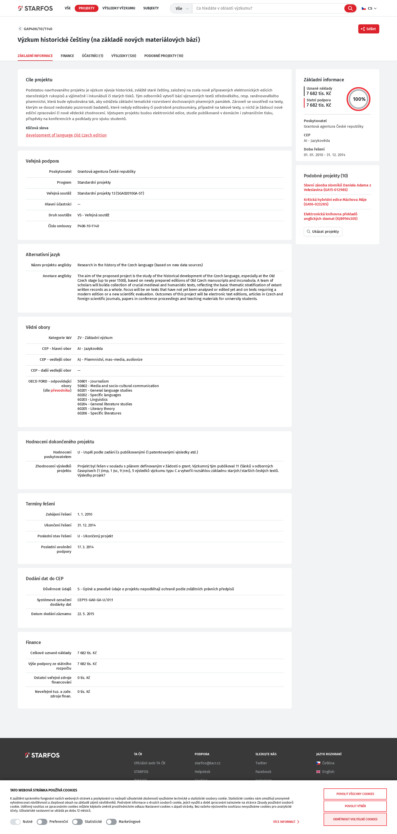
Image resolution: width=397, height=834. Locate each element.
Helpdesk (202, 771)
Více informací (286, 822)
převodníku (60, 390)
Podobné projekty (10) (163, 56)
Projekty (86, 8)
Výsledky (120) (123, 56)
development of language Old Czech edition (66, 135)
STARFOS (141, 771)
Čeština (328, 763)
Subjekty (151, 8)
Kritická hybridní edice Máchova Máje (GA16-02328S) (335, 201)
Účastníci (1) (92, 56)
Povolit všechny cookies (355, 794)
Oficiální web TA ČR (149, 763)
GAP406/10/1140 (38, 29)
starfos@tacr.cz (208, 763)
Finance (67, 56)
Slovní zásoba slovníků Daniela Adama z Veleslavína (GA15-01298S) (337, 187)
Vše (68, 8)
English (328, 771)
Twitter (261, 763)
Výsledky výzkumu (119, 8)
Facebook (263, 771)
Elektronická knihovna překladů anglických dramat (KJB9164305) (331, 216)
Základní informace (35, 56)
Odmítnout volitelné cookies (355, 819)
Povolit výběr (355, 806)
